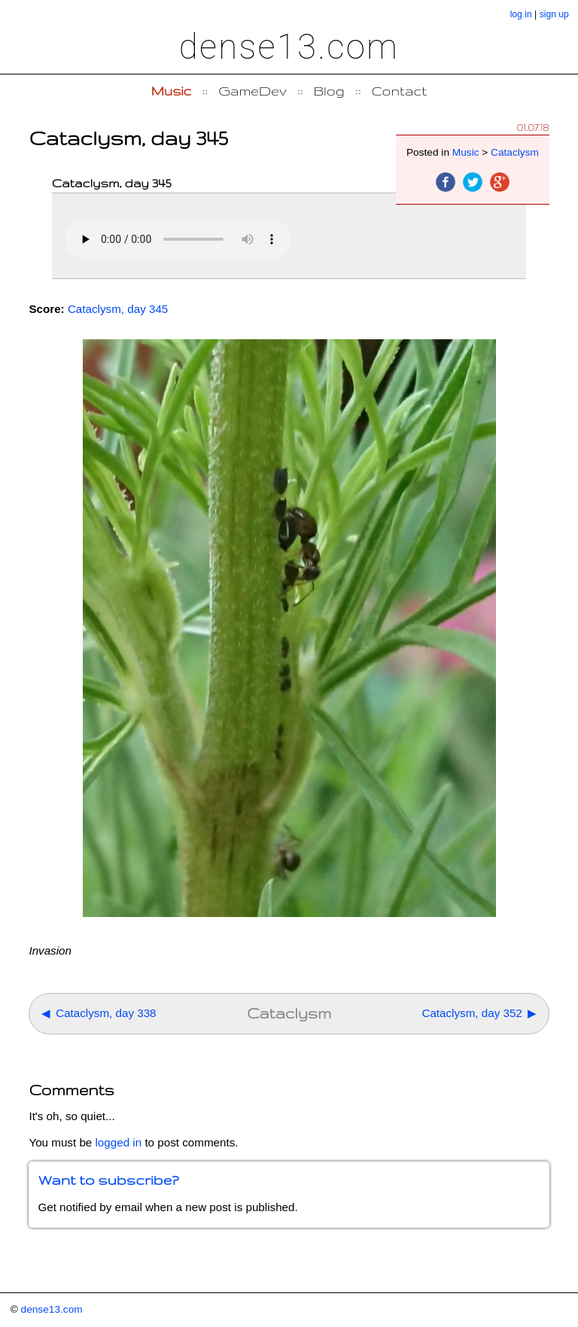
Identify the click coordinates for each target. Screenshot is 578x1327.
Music (171, 91)
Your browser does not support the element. (178, 239)
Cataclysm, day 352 (471, 1013)
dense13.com (289, 47)
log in (521, 14)
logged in (119, 1142)
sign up (554, 14)
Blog (329, 91)
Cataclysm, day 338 (106, 1013)
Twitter (472, 182)
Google (500, 182)
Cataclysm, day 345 (118, 308)
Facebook (445, 182)
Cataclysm (515, 152)
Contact (399, 91)
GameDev (252, 91)
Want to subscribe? (108, 1180)
